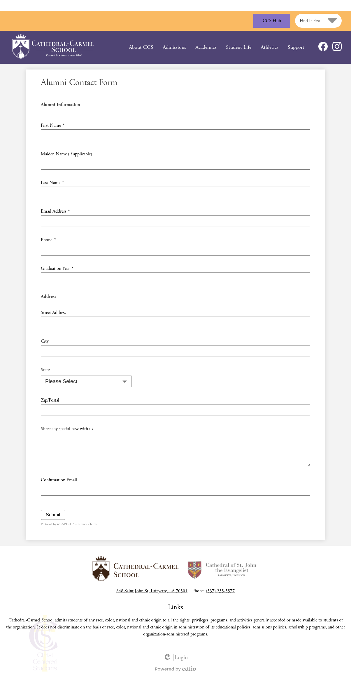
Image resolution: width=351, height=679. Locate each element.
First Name (52, 125)
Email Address (55, 211)
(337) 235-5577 (220, 591)
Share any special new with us (67, 429)
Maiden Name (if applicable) (66, 154)
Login (175, 657)
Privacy (82, 524)
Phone (48, 240)
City (45, 341)
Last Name (52, 183)
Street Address (53, 313)
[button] (141, 47)
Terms (93, 524)
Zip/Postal (50, 400)
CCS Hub (272, 21)
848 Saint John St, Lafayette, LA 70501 (151, 591)
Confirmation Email (59, 480)
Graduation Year (57, 268)
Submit (53, 514)
